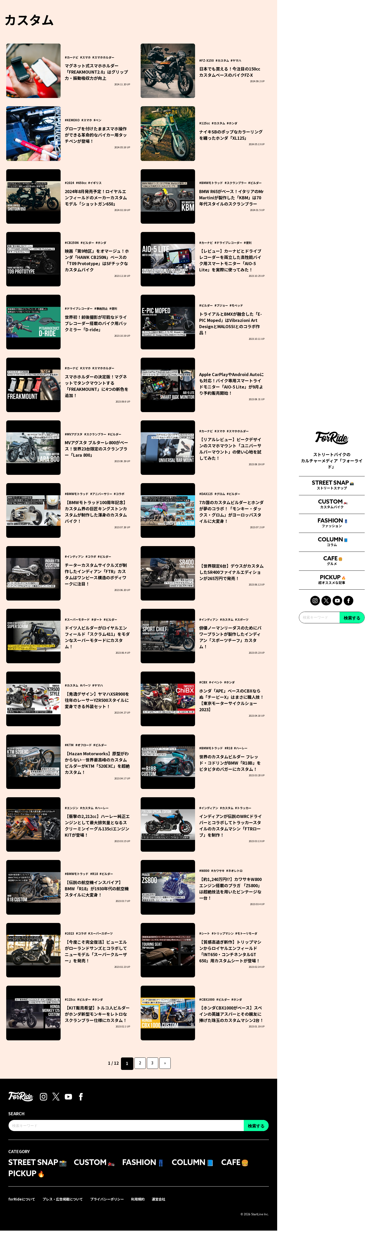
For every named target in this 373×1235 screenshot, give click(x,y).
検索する (352, 682)
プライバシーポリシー (113, 1203)
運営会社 (167, 1203)
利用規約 (145, 1203)
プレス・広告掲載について (66, 1203)
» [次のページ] (166, 1063)
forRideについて (22, 1203)
